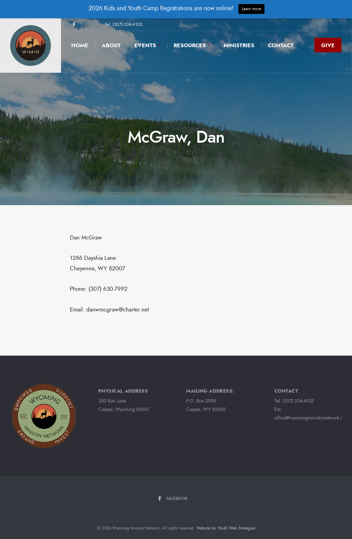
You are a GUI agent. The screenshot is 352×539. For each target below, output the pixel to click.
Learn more (251, 9)
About (111, 45)
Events (145, 45)
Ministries (238, 45)
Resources (190, 45)
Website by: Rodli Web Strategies (225, 528)
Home (79, 45)
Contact (281, 45)
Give (328, 45)
